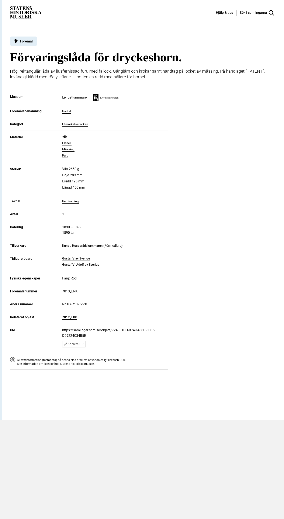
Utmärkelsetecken (75, 124)
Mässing (68, 149)
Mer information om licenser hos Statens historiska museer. (56, 363)
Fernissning (70, 201)
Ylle (64, 137)
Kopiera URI (74, 344)
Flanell (67, 143)
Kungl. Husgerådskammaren (82, 246)
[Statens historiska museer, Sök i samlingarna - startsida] (26, 12)
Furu (65, 155)
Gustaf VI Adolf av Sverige (80, 265)
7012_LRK (69, 317)
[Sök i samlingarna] (257, 13)
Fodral (66, 111)
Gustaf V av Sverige (76, 258)
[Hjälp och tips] (224, 13)
